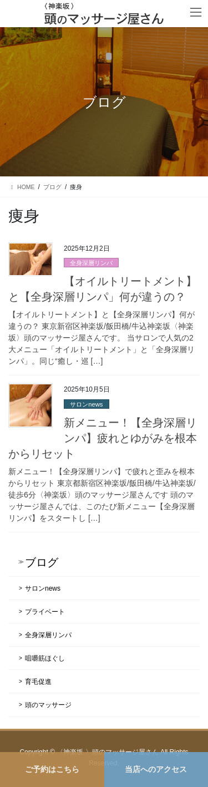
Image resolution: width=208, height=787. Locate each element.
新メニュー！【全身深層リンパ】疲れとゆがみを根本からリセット (102, 438)
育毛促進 (38, 682)
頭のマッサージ (48, 705)
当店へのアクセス (156, 769)
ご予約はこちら (52, 769)
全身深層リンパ (91, 263)
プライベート (45, 612)
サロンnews (86, 404)
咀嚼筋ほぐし (45, 658)
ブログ (41, 562)
